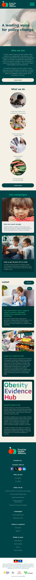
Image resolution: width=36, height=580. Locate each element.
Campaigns (18, 511)
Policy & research (18, 524)
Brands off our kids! (18, 518)
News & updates (18, 544)
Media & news (18, 537)
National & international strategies (18, 505)
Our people (18, 481)
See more (29, 282)
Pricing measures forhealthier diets (18, 501)
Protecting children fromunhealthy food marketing (18, 112)
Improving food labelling (18, 497)
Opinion (18, 547)
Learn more (18, 80)
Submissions (18, 527)
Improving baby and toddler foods (18, 134)
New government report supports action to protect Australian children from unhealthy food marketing (16, 313)
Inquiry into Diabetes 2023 (14, 356)
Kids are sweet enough (12, 224)
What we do (18, 487)
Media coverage (18, 550)
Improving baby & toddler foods (18, 494)
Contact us (17, 460)
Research (18, 531)
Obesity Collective (8, 423)
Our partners (18, 478)
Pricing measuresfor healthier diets (18, 179)
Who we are (18, 475)
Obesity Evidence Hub (12, 405)
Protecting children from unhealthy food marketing (18, 491)
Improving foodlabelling (18, 157)
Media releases (18, 540)
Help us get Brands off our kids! (16, 262)
